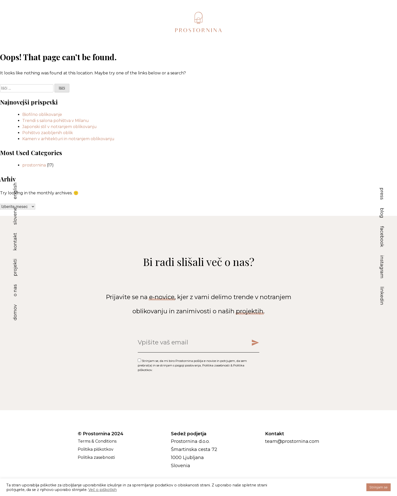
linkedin (382, 296)
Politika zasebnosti (216, 365)
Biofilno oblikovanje (42, 114)
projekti (15, 267)
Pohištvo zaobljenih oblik (47, 132)
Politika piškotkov (95, 449)
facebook (382, 236)
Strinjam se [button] (378, 487)
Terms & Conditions (97, 441)
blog (382, 213)
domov (15, 312)
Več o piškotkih (102, 489)
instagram (382, 267)
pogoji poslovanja (188, 365)
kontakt (15, 242)
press (382, 194)
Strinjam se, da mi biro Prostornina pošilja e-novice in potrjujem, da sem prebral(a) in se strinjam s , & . (192, 365)
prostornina (34, 165)
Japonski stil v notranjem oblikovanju (59, 126)
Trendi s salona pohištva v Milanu (55, 120)
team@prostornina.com (292, 441)
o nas (15, 290)
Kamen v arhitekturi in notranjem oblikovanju (68, 138)
